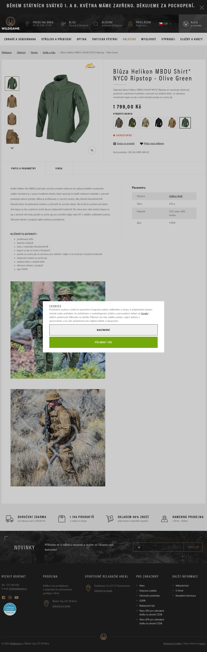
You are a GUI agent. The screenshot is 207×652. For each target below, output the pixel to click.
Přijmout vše (103, 342)
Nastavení (103, 330)
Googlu (144, 313)
